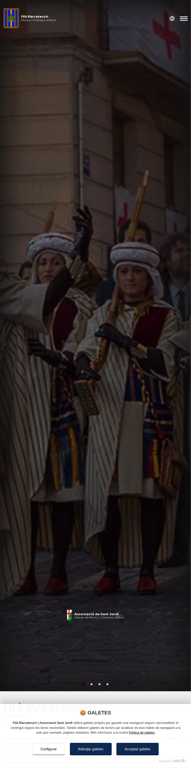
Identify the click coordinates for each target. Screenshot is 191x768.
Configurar (49, 749)
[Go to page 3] (99, 684)
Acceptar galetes (137, 749)
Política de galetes (142, 732)
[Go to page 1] (84, 684)
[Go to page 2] (92, 684)
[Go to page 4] (107, 684)
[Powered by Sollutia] (95, 761)
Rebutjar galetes (90, 749)
